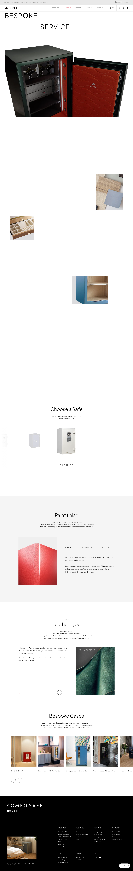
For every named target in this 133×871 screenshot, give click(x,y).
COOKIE (78, 860)
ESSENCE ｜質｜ (62, 832)
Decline (126, 2)
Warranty (96, 837)
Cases (77, 839)
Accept (118, 2)
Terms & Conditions (99, 839)
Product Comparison (64, 847)
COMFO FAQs (98, 842)
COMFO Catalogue (117, 839)
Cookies (38, 2)
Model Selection (80, 832)
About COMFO (116, 832)
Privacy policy (80, 857)
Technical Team (98, 834)
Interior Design (80, 837)
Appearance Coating (82, 834)
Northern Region (63, 857)
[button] (13, 785)
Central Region (62, 860)
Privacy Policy (98, 832)
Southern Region (63, 862)
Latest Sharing (116, 834)
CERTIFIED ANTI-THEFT (64, 837)
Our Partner (115, 837)
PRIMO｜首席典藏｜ (63, 834)
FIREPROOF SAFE (63, 839)
